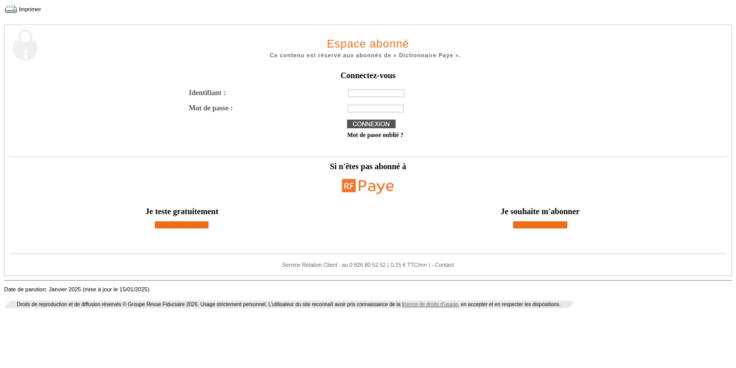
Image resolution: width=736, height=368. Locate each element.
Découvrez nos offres (540, 224)
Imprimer (30, 9)
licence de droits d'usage (430, 304)
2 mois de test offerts (182, 224)
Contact (444, 265)
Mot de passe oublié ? (375, 135)
